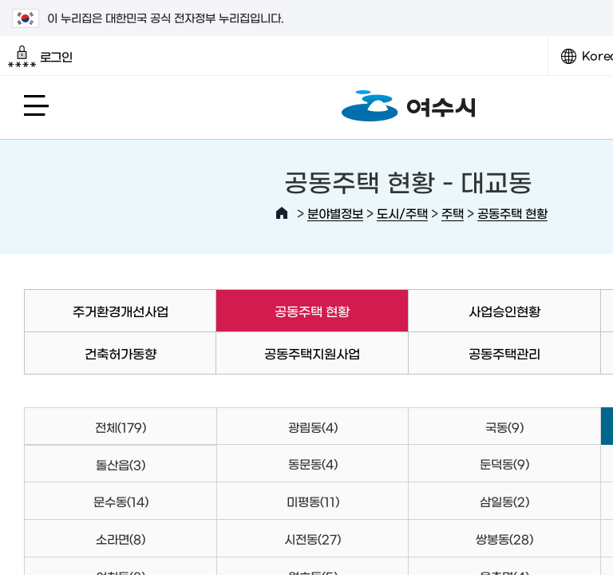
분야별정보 (335, 213)
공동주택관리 (504, 353)
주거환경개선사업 (120, 310)
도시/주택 (402, 213)
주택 (452, 213)
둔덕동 (504, 464)
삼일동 (504, 501)
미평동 (313, 501)
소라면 (120, 539)
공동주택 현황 (512, 213)
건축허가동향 (120, 353)
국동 (504, 427)
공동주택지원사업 (312, 353)
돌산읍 (120, 464)
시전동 (312, 539)
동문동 (313, 464)
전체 (120, 427)
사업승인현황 (504, 310)
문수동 (120, 501)
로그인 (40, 57)
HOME (282, 213)
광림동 (313, 427)
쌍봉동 (504, 539)
